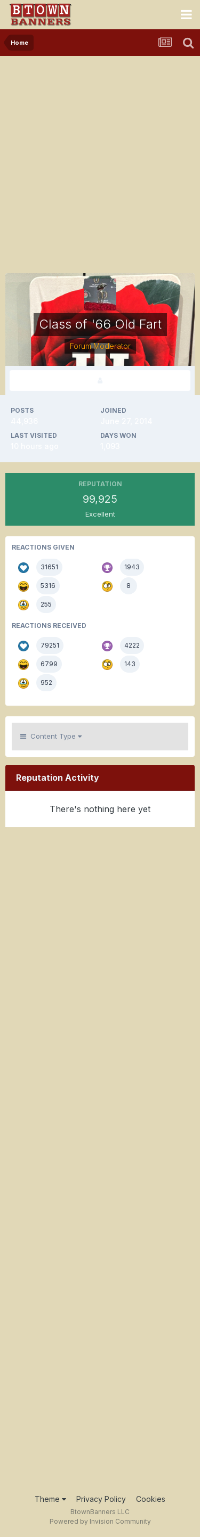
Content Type (51, 736)
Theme (50, 1498)
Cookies (150, 1498)
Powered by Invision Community (100, 1521)
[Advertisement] (100, 161)
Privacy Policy (101, 1498)
